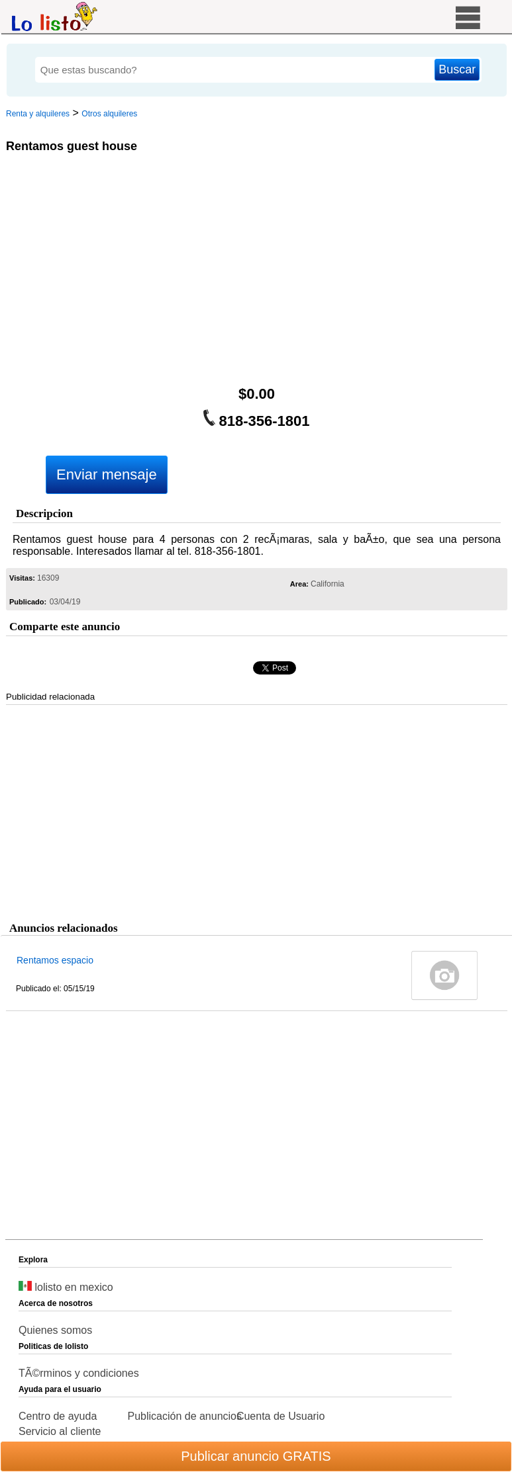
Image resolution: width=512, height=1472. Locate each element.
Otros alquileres (109, 113)
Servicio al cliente (60, 1431)
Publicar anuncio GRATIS (256, 1456)
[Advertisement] (254, 272)
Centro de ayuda (58, 1416)
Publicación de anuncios (184, 1416)
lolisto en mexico (66, 1287)
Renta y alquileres (38, 113)
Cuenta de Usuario (280, 1416)
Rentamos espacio (55, 960)
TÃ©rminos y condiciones (79, 1373)
